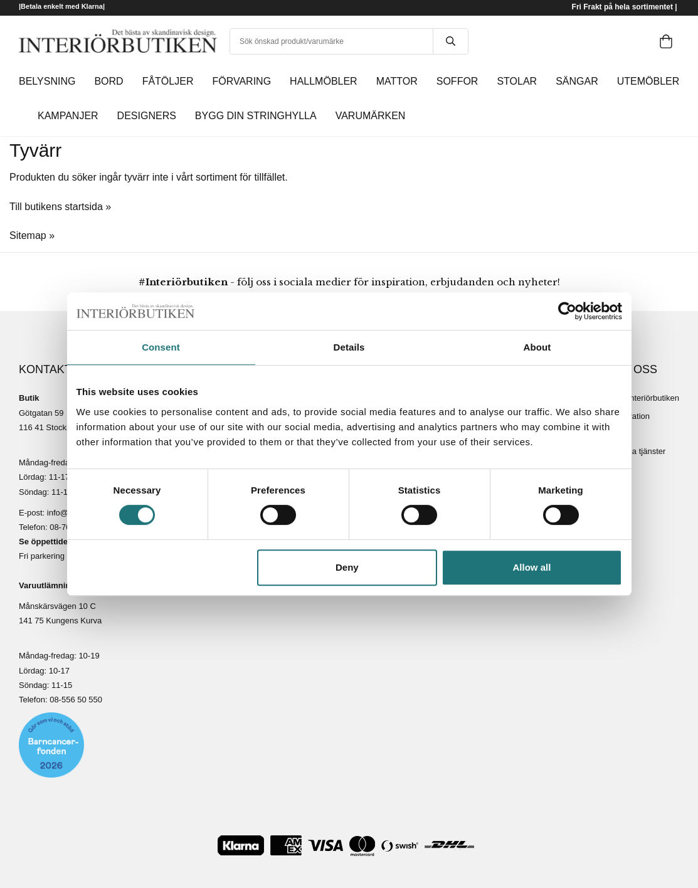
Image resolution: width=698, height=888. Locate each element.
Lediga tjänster (638, 451)
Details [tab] (349, 347)
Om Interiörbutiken (645, 398)
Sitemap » (32, 235)
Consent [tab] (161, 347)
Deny (347, 567)
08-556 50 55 (74, 699)
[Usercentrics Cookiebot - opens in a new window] (567, 311)
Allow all (532, 567)
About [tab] (537, 347)
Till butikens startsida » (60, 206)
